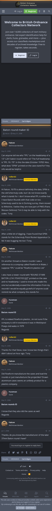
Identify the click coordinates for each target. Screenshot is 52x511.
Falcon (7, 133)
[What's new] (44, 11)
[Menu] (3, 11)
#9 (50, 431)
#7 (50, 370)
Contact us (9, 470)
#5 (50, 308)
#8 (50, 400)
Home (24, 474)
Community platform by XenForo (26, 478)
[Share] (46, 151)
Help (44, 470)
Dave (34, 480)
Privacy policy (35, 470)
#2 (50, 185)
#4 (50, 257)
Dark (23, 466)
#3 (50, 230)
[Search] (49, 11)
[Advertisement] (26, 91)
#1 (50, 151)
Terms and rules (22, 470)
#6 (50, 346)
